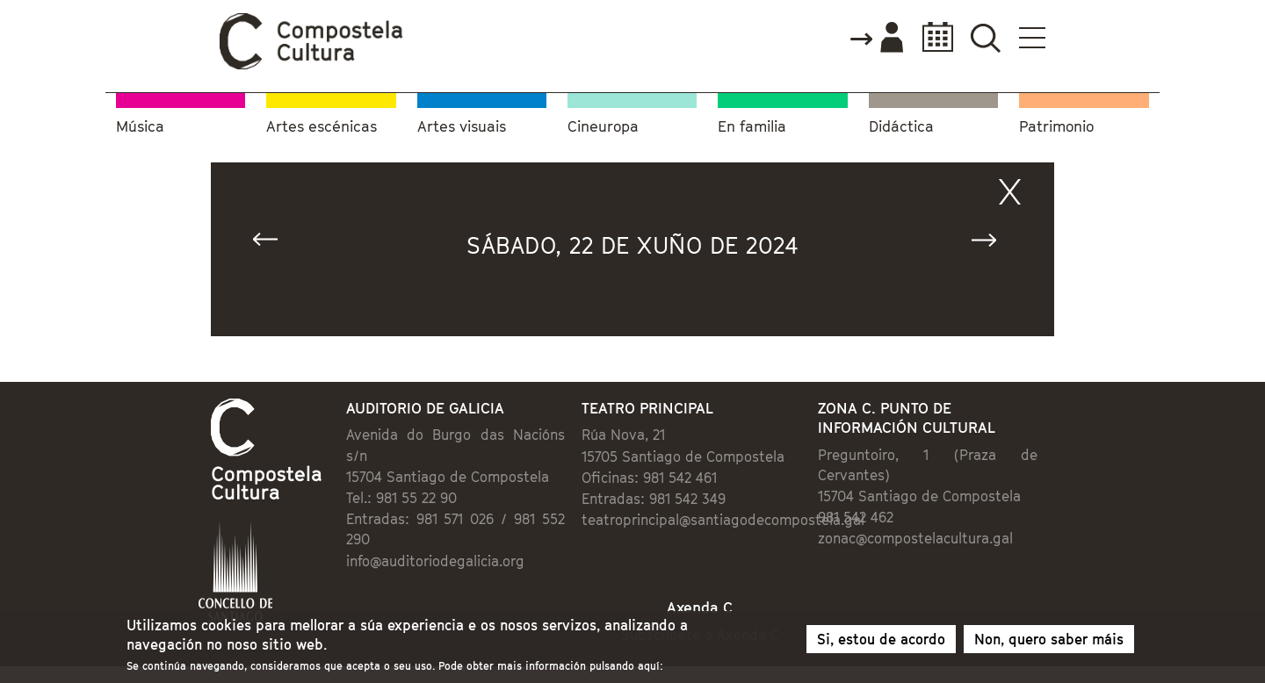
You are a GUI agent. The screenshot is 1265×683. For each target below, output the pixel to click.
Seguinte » (992, 244)
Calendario (932, 37)
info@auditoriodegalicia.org (435, 561)
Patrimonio (1056, 127)
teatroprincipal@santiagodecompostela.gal (723, 519)
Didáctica (901, 127)
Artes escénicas (321, 127)
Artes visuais (461, 127)
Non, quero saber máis (1049, 643)
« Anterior (273, 244)
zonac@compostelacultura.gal (915, 538)
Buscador (985, 37)
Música (140, 127)
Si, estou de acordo (881, 643)
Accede (876, 38)
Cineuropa (603, 127)
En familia (752, 127)
